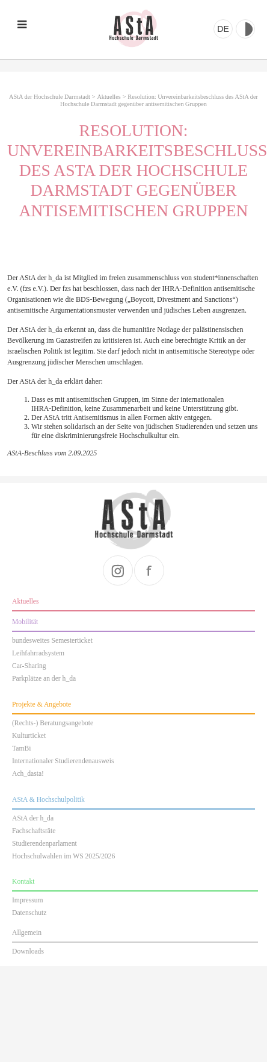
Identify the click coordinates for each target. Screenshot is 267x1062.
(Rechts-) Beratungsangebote (52, 723)
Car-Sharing (29, 666)
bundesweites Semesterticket (52, 641)
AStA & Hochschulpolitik (48, 800)
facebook (149, 570)
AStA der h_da (33, 818)
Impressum (27, 900)
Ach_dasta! (28, 774)
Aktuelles (108, 96)
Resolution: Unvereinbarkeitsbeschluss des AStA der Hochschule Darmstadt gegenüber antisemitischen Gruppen (159, 100)
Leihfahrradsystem (38, 653)
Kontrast (245, 29)
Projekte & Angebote (41, 704)
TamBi (21, 748)
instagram (118, 570)
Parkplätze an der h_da (44, 678)
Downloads (28, 951)
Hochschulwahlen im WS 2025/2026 (63, 856)
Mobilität (25, 622)
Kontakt (23, 882)
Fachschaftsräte (33, 831)
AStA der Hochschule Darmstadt (133, 29)
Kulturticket (29, 736)
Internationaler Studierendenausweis (63, 761)
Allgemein (26, 933)
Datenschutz (29, 913)
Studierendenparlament (44, 844)
